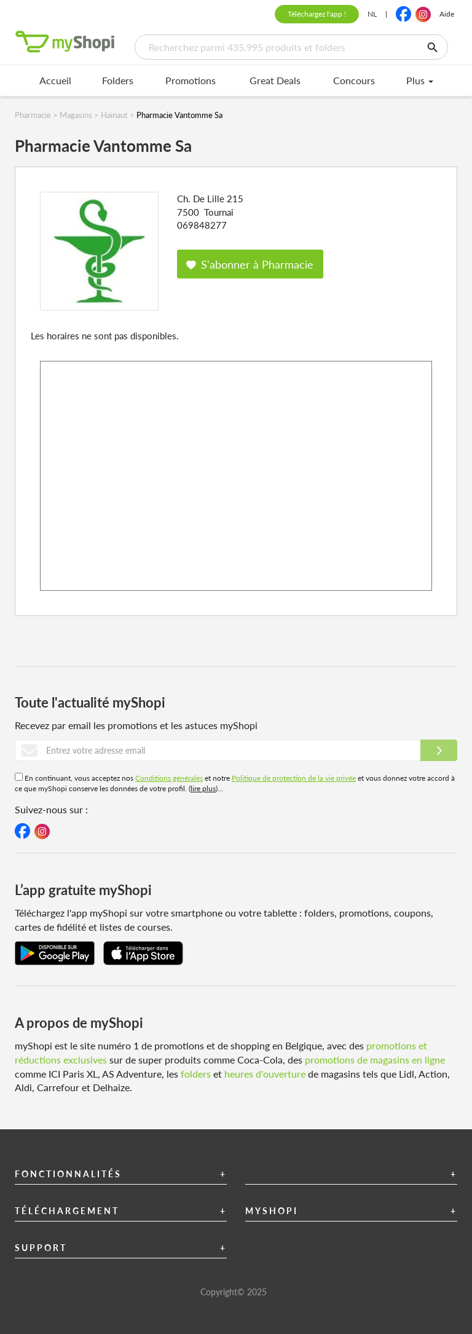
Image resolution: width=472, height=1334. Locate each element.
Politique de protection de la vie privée (294, 778)
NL (372, 14)
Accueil (55, 80)
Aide (446, 14)
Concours (354, 80)
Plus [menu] (419, 80)
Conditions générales (169, 778)
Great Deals (275, 80)
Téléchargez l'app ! (317, 14)
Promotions (190, 80)
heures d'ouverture (264, 1074)
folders (196, 1074)
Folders (117, 80)
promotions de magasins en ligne (375, 1059)
